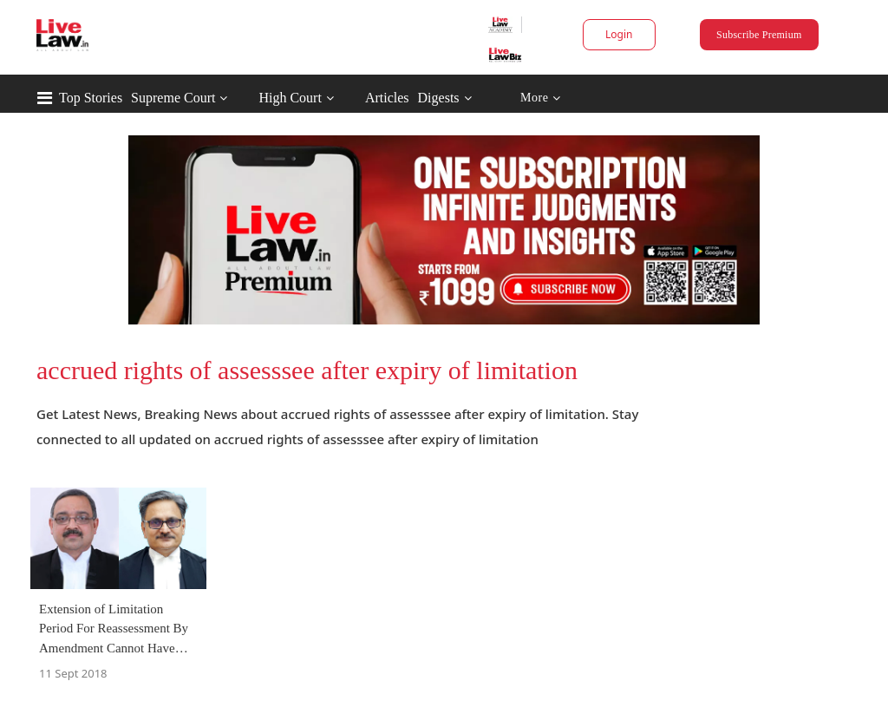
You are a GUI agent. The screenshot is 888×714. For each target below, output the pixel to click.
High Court (289, 97)
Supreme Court (173, 97)
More (540, 98)
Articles (387, 97)
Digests (439, 97)
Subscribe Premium (758, 35)
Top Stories (90, 97)
